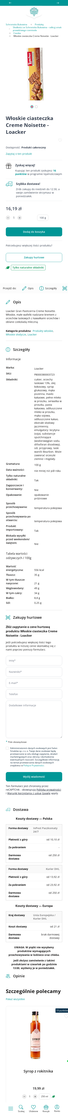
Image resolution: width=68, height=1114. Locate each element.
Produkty (39, 24)
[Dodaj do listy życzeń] (60, 140)
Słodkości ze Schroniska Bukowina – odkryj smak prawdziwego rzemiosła (37, 29)
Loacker (32, 334)
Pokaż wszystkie (15, 999)
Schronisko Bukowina (16, 24)
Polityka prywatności (48, 789)
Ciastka (17, 33)
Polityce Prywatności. (33, 765)
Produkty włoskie (43, 331)
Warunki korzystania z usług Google (28, 793)
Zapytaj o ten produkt (19, 153)
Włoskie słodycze (16, 334)
